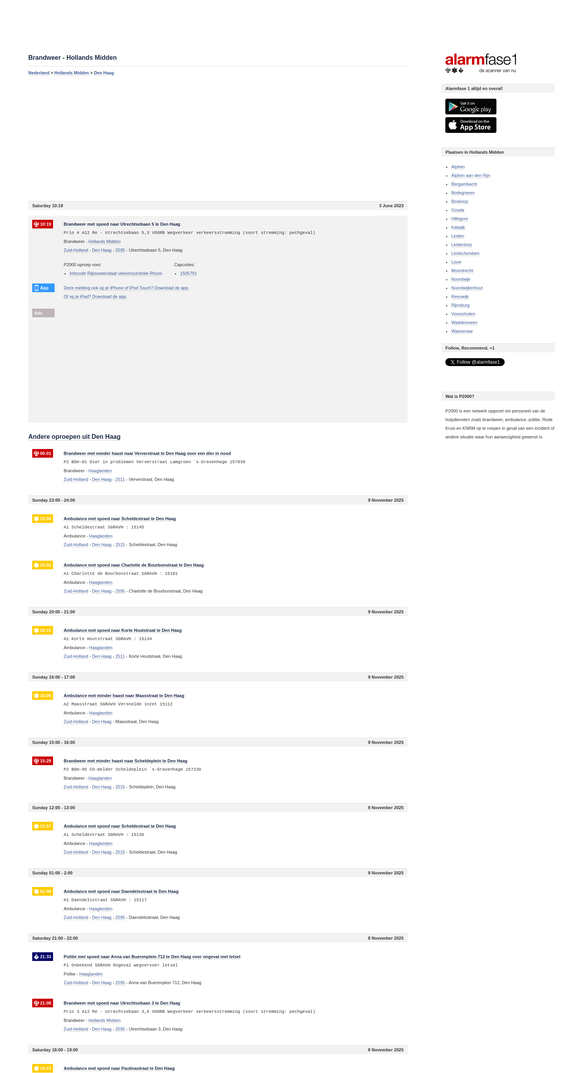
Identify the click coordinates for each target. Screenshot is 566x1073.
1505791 (188, 273)
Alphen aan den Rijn (470, 175)
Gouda (457, 210)
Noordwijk (460, 279)
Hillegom (459, 218)
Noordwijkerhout (466, 287)
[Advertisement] (218, 138)
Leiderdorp (461, 244)
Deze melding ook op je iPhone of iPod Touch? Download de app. (126, 287)
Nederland (39, 72)
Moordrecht (462, 270)
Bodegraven (462, 192)
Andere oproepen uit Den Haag (74, 436)
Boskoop (459, 201)
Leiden (457, 236)
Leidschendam (465, 253)
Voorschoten (463, 313)
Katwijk (458, 227)
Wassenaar (462, 331)
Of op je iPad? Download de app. (95, 296)
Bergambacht (464, 184)
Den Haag (104, 72)
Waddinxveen (464, 322)
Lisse (456, 262)
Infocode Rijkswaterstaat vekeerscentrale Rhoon (116, 273)
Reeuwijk (460, 296)
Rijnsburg (460, 305)
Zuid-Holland (76, 250)
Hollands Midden (71, 72)
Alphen (458, 166)
